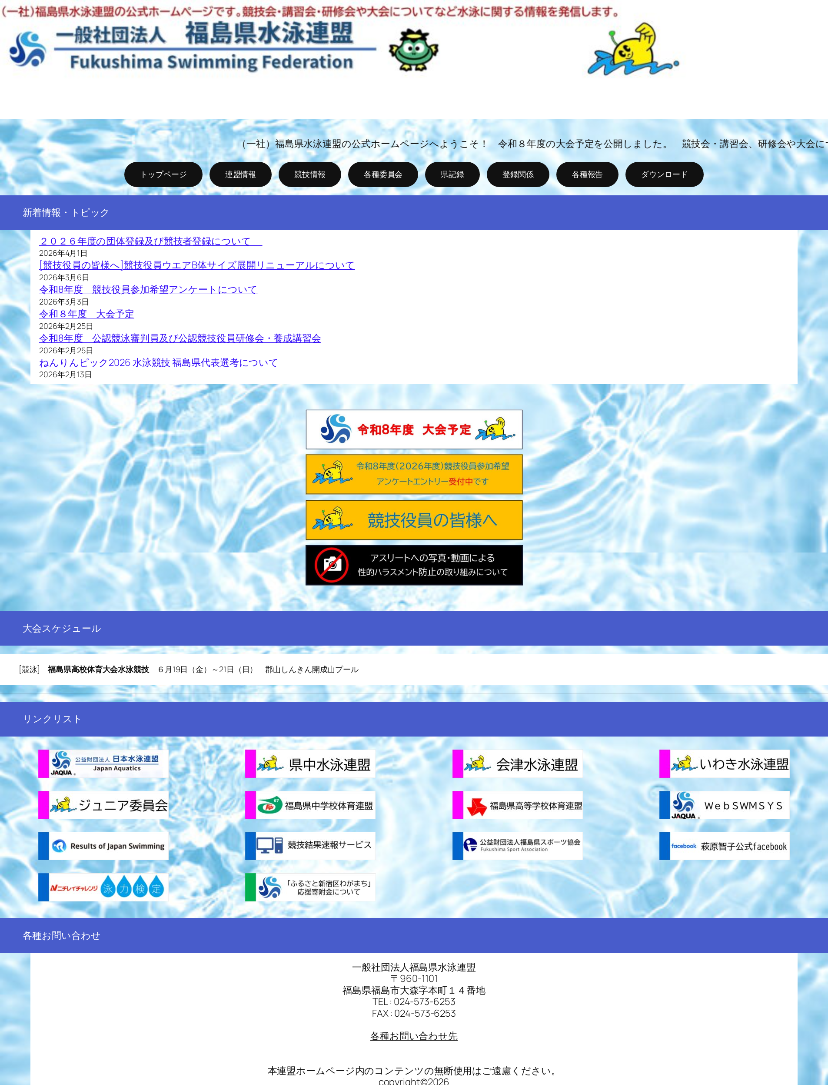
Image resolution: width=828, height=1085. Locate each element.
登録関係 (518, 174)
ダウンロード (664, 174)
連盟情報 (240, 174)
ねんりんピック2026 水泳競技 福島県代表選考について (159, 362)
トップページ (163, 174)
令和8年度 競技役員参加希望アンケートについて (148, 289)
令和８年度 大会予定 (86, 313)
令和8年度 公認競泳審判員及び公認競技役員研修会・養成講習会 (180, 338)
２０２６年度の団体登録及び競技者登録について (151, 241)
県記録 (452, 174)
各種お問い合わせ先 (414, 1035)
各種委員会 (383, 174)
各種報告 (587, 174)
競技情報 (310, 174)
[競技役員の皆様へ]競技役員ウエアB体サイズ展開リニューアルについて (197, 264)
